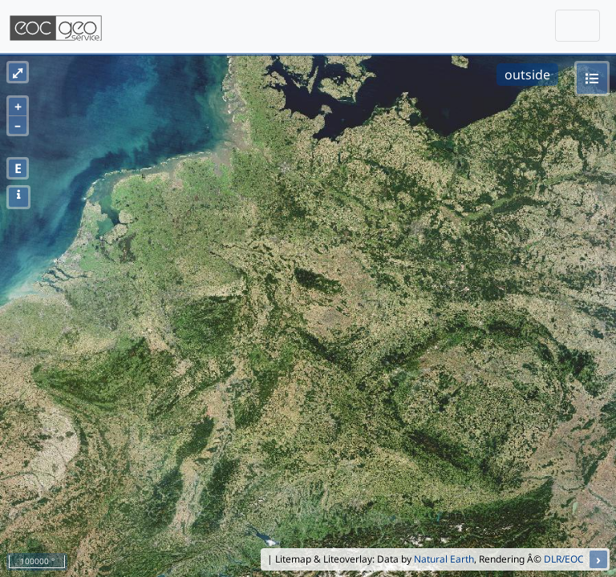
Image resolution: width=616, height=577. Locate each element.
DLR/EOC (564, 559)
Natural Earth (444, 559)
